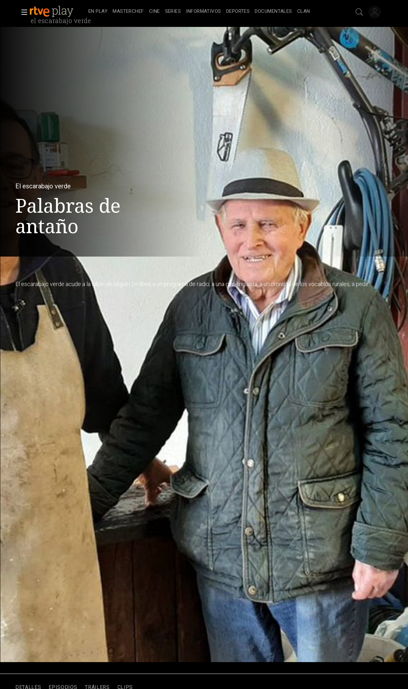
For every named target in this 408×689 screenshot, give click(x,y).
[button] (22, 12)
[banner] (57, 11)
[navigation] (211, 11)
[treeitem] (98, 11)
